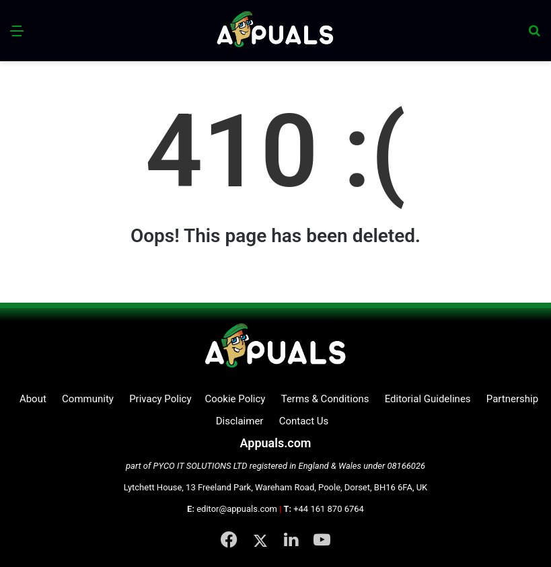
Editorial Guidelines (428, 399)
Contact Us (304, 421)
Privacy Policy (160, 399)
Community (88, 399)
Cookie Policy (235, 399)
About (33, 399)
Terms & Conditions (325, 399)
